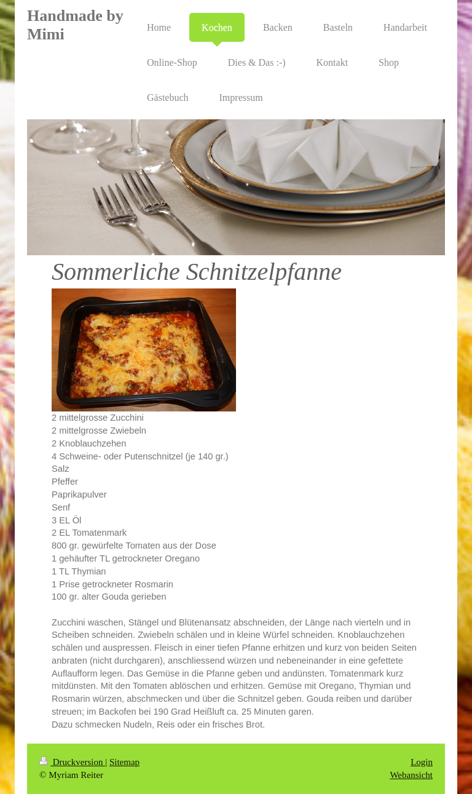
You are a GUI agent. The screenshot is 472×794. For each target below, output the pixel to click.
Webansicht (411, 775)
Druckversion (72, 762)
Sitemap (124, 762)
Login (422, 762)
